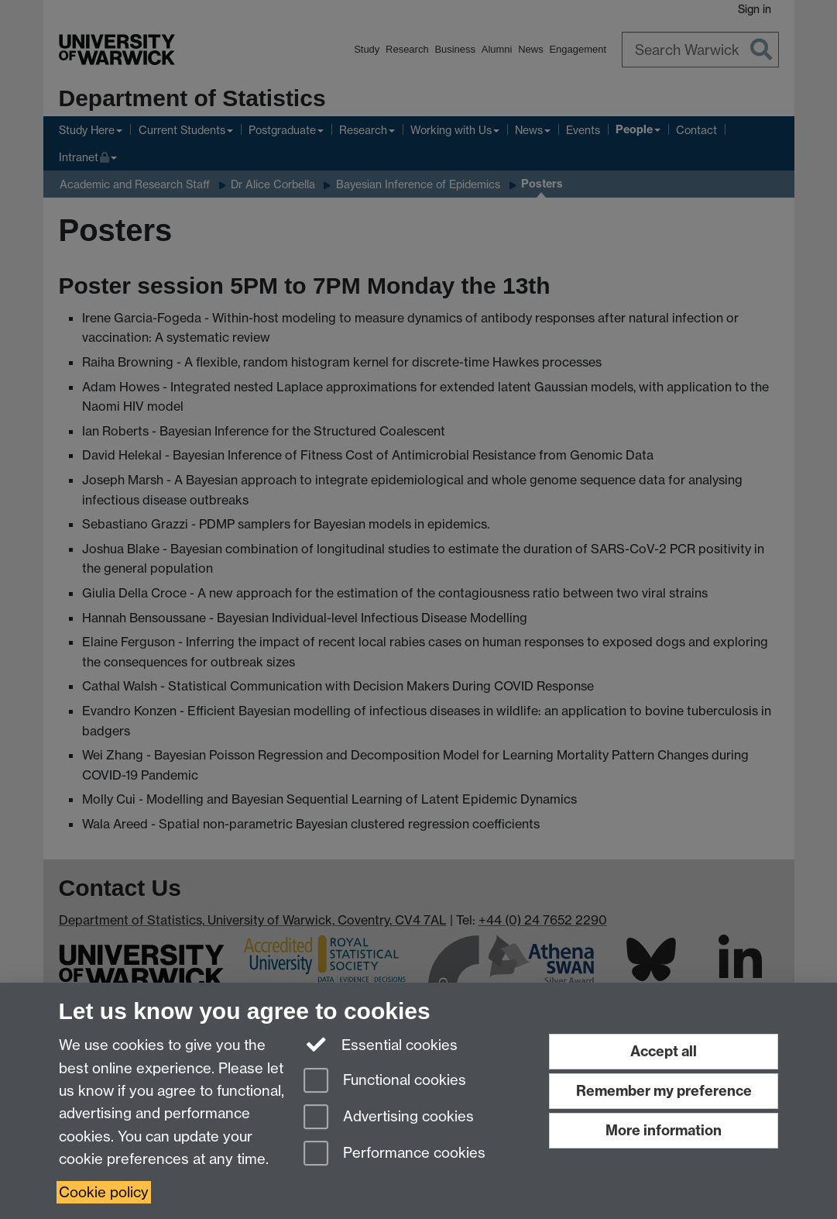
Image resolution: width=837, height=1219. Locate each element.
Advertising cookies (389, 1118)
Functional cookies (385, 1081)
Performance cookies (394, 1154)
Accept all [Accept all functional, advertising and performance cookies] (663, 1051)
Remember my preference (664, 1091)
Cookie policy (104, 1192)
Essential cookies (381, 1044)
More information (663, 1130)
